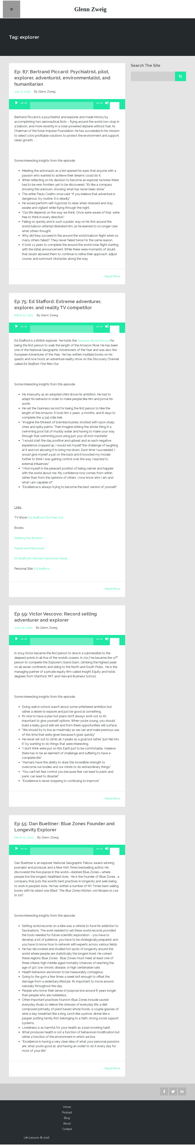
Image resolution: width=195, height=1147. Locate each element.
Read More (112, 279)
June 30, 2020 (23, 630)
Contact (67, 1131)
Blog (67, 1120)
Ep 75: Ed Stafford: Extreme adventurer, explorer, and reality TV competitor (62, 307)
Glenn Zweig (91, 10)
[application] (67, 107)
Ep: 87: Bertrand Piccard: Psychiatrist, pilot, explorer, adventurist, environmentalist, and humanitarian (60, 80)
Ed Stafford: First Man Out (46, 520)
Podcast (67, 1114)
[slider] (61, 109)
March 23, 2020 (24, 840)
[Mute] (107, 108)
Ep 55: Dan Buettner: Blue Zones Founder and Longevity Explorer (65, 829)
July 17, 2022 (22, 94)
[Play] (16, 108)
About (67, 1126)
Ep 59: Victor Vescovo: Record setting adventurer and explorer (59, 619)
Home (67, 1109)
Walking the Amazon (28, 540)
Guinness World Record (94, 343)
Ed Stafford (42, 571)
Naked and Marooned (29, 551)
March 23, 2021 (24, 317)
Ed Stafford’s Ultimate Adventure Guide (41, 561)
